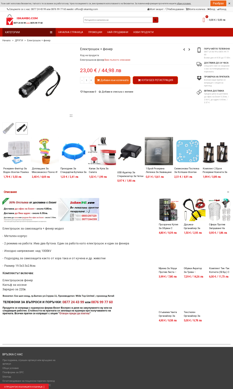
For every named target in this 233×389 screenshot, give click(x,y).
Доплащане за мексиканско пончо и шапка (44, 172)
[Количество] (86, 80)
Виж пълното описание (117, 59)
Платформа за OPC (13, 372)
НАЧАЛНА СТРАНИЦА (70, 32)
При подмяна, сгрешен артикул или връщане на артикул (28, 362)
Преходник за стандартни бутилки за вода (73, 172)
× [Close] (229, 3)
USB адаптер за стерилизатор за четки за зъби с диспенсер (130, 176)
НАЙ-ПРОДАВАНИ (117, 32)
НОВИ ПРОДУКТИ (143, 32)
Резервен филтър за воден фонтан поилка (16, 170)
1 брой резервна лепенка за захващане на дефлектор (159, 172)
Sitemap (6, 376)
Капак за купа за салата (98, 170)
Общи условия (10, 368)
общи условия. (184, 3)
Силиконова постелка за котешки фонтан (186, 170)
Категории (28, 32)
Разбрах (218, 3)
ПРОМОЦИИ (95, 32)
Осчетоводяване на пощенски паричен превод (28, 380)
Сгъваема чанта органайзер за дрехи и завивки (168, 316)
